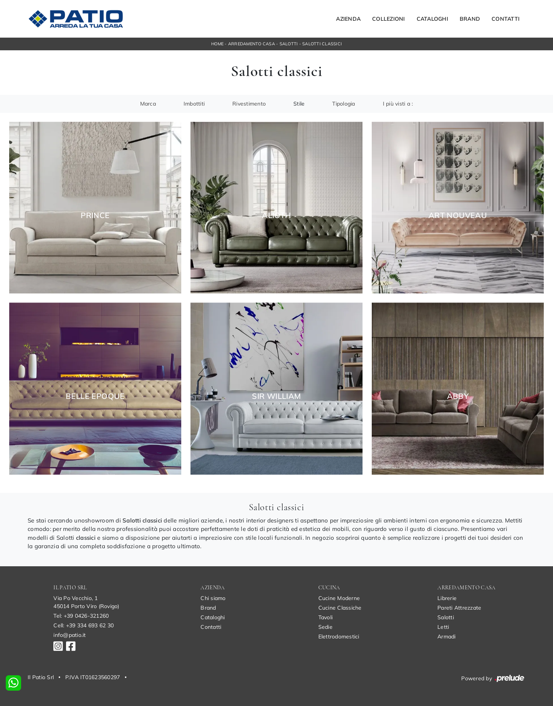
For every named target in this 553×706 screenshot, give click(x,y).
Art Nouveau (458, 215)
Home (217, 43)
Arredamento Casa (251, 43)
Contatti (506, 18)
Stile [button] (299, 103)
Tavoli (325, 617)
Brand (470, 18)
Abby (458, 396)
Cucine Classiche (340, 607)
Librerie (447, 598)
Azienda (348, 18)
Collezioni (388, 18)
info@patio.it (69, 635)
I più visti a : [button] (398, 103)
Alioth (276, 215)
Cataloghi (432, 18)
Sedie (325, 626)
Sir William (276, 396)
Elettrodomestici (338, 636)
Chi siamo (212, 598)
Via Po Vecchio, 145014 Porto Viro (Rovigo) (86, 602)
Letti (443, 626)
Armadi (446, 636)
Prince (95, 215)
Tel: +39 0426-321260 (81, 615)
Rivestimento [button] (249, 103)
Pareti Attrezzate (459, 607)
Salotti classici (322, 43)
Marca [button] (148, 103)
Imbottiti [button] (194, 103)
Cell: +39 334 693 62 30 (83, 625)
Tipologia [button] (343, 103)
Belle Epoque (95, 396)
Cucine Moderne (339, 598)
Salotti (289, 43)
